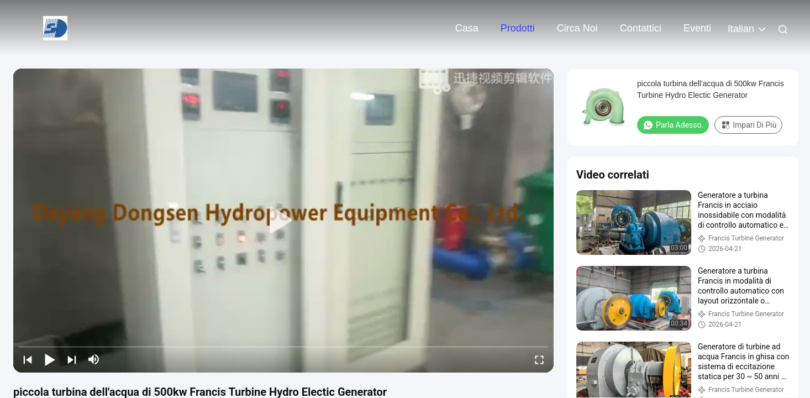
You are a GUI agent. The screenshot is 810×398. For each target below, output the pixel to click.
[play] (283, 220)
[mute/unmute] (94, 359)
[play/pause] (50, 359)
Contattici (640, 28)
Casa (466, 28)
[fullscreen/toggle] (539, 359)
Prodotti (518, 28)
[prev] (28, 359)
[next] (72, 359)
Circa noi (577, 28)
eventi (697, 28)
